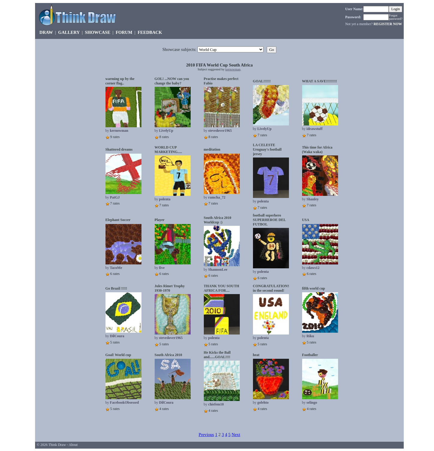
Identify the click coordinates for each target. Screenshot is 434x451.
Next (236, 434)
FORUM (124, 32)
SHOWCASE (97, 32)
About (73, 445)
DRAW (46, 32)
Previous (206, 434)
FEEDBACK (150, 32)
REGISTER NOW (387, 24)
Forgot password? (395, 17)
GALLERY (68, 32)
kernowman (232, 69)
